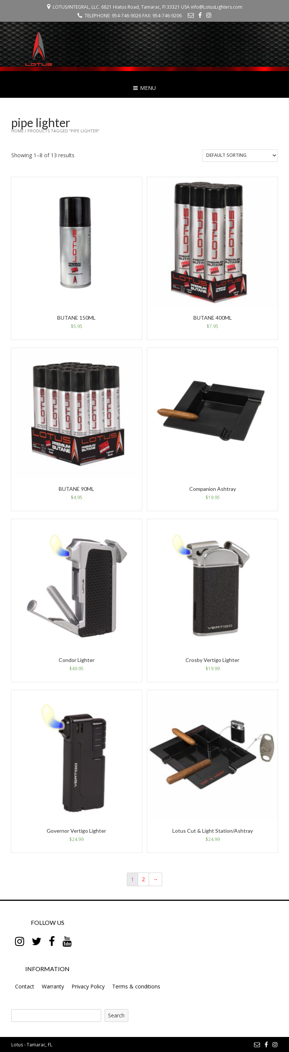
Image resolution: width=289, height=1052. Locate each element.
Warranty (53, 986)
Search (116, 1015)
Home (17, 131)
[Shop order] (240, 155)
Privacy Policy (88, 986)
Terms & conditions (136, 986)
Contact (24, 986)
